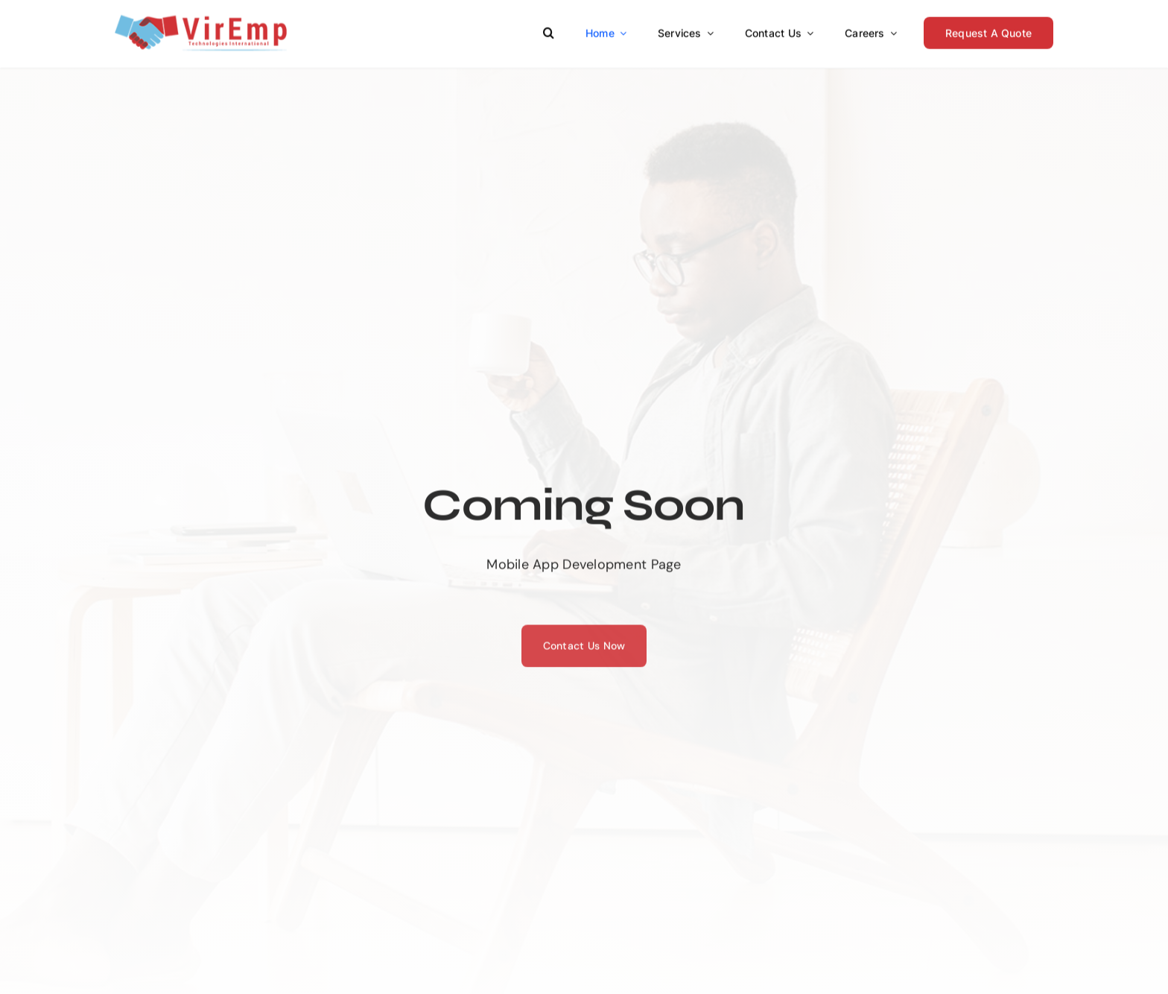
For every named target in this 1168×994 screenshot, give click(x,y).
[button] (549, 30)
